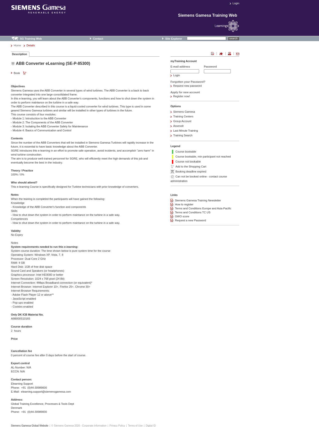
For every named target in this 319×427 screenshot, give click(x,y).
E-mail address (180, 66)
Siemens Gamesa (184, 111)
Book (20, 73)
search (233, 38)
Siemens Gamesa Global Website (29, 425)
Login (236, 3)
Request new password (187, 85)
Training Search (182, 135)
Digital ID (151, 425)
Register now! (181, 96)
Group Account (182, 121)
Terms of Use (135, 425)
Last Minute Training (185, 130)
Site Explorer (173, 38)
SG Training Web (31, 38)
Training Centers (183, 116)
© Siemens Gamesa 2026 (65, 425)
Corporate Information (94, 425)
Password (210, 66)
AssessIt (178, 125)
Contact (98, 38)
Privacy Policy (117, 425)
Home (17, 45)
